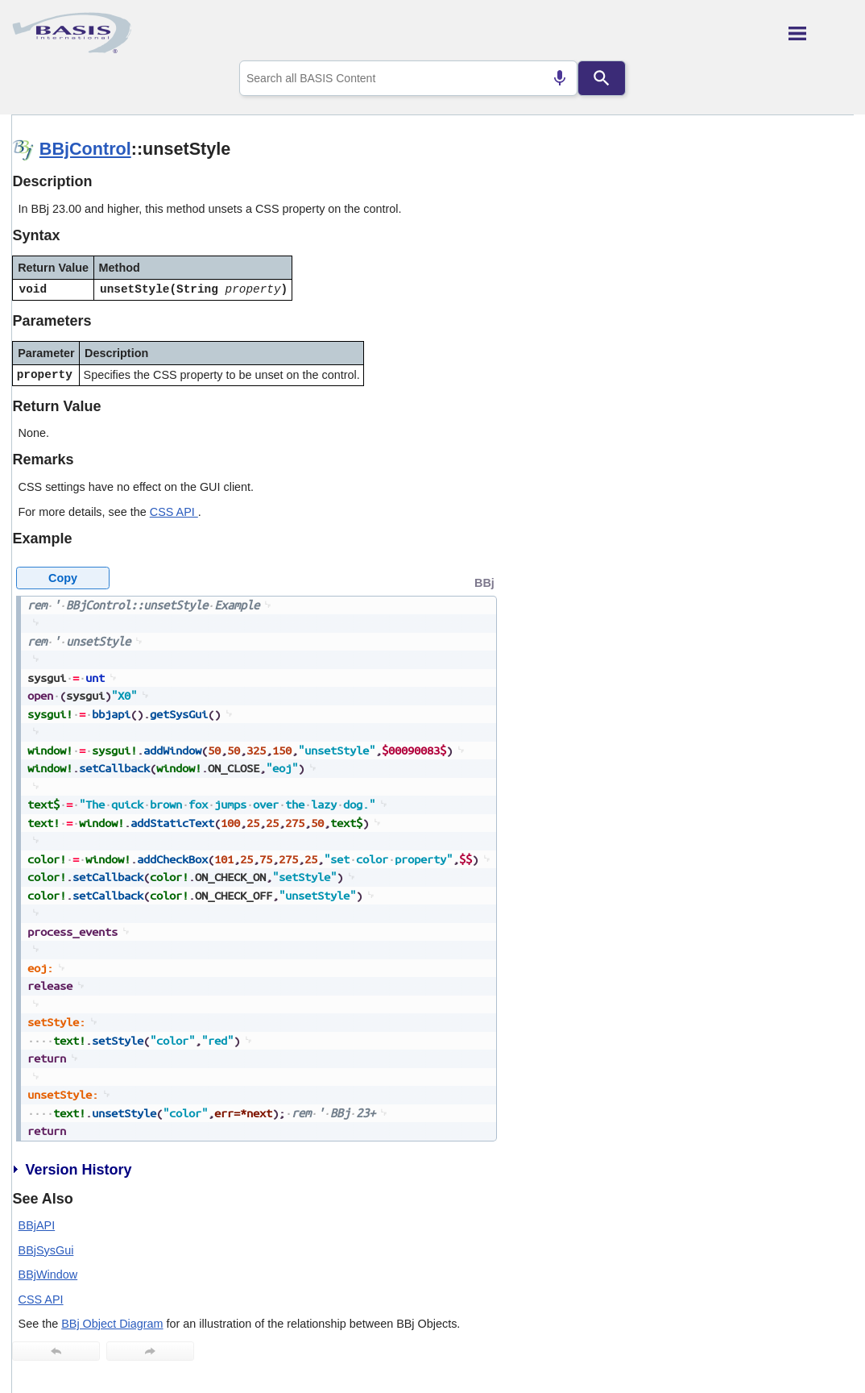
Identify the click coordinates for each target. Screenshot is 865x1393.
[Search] (601, 78)
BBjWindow (48, 1274)
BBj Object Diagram (112, 1323)
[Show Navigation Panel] (821, 33)
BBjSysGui (46, 1250)
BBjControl (85, 149)
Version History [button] (71, 1170)
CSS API (174, 511)
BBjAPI (37, 1225)
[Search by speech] (559, 78)
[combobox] (408, 78)
